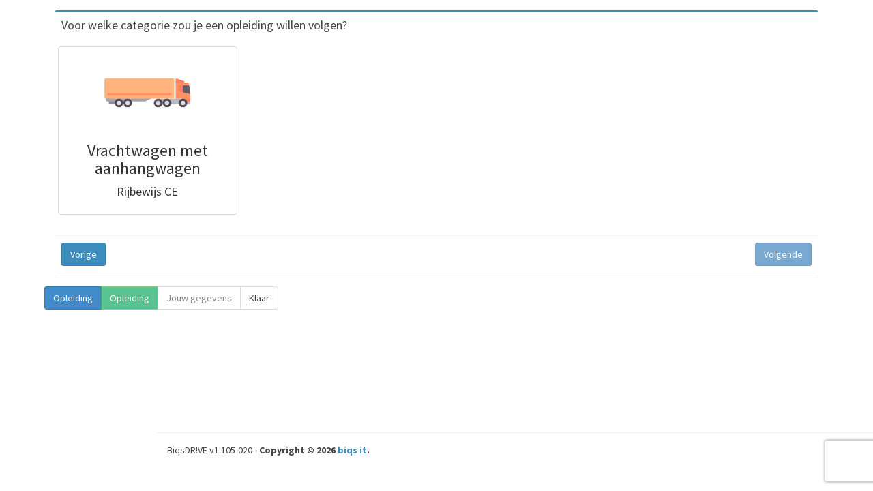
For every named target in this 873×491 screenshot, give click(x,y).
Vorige (83, 254)
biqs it (352, 450)
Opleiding (73, 298)
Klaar (259, 298)
